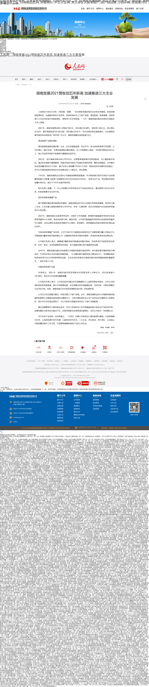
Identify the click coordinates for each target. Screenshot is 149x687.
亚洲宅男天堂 (106, 524)
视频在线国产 (61, 619)
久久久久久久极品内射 (59, 583)
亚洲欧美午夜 (91, 650)
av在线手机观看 (138, 595)
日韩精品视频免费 (16, 447)
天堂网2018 (31, 511)
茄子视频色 (132, 630)
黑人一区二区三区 (40, 505)
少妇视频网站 (71, 575)
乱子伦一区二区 (72, 647)
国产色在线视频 (44, 467)
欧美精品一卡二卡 (83, 603)
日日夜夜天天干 (54, 536)
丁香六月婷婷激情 (25, 560)
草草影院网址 (11, 494)
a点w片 (92, 558)
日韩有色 (83, 641)
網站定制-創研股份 (121, 428)
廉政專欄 (3, 48)
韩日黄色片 (109, 553)
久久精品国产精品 (50, 449)
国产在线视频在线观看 (135, 628)
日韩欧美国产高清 (7, 442)
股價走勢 (113, 406)
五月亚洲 (141, 464)
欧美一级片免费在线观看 (73, 439)
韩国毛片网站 (52, 639)
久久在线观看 (27, 663)
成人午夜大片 (57, 524)
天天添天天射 (44, 577)
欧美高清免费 (101, 453)
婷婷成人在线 (83, 638)
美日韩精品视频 (133, 483)
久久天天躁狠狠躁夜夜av (37, 496)
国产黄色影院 (85, 461)
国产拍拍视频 (98, 488)
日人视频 (51, 477)
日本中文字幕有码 (35, 497)
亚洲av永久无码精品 (47, 453)
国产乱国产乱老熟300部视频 (49, 455)
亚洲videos (88, 594)
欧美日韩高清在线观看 (95, 444)
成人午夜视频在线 (68, 628)
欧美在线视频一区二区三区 (46, 441)
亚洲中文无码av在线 (78, 525)
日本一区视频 (133, 666)
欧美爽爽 (25, 536)
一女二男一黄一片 (87, 441)
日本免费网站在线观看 (57, 527)
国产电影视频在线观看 (87, 561)
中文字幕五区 (107, 664)
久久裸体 (45, 652)
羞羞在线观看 (114, 471)
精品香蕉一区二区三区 (60, 533)
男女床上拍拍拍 (53, 460)
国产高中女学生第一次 (21, 580)
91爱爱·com (115, 449)
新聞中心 (100, 9)
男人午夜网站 (86, 572)
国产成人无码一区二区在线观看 (75, 471)
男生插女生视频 (107, 452)
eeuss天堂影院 (87, 636)
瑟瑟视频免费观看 (115, 511)
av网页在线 (128, 524)
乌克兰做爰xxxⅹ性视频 (65, 616)
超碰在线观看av (64, 547)
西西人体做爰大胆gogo (68, 450)
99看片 (8, 638)
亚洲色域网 (143, 477)
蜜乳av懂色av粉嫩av (111, 467)
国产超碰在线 (114, 522)
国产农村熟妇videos (93, 669)
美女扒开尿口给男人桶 (18, 613)
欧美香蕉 (30, 478)
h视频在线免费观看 (120, 455)
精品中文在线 (11, 602)
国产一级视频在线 (28, 595)
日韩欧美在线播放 (117, 535)
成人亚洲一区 (54, 547)
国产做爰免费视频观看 (76, 472)
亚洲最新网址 (43, 483)
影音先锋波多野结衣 (80, 524)
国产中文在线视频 (24, 541)
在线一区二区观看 (53, 653)
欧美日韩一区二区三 (25, 527)
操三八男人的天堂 (94, 524)
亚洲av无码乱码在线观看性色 (75, 494)
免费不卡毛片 (60, 513)
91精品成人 (38, 488)
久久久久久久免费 (22, 494)
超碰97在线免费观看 (129, 461)
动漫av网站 (58, 506)
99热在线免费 (43, 539)
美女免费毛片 (137, 531)
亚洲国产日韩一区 (70, 508)
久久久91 (46, 497)
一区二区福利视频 (78, 631)
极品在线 (47, 444)
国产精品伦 (75, 564)
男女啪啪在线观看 (82, 550)
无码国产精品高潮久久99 (106, 563)
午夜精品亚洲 (98, 494)
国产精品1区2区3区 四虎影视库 (13, 517)
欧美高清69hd (114, 647)
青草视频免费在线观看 (72, 467)
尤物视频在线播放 (30, 472)
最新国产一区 (40, 625)
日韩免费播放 (26, 483)
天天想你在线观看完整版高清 (17, 452)
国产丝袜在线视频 (91, 477)
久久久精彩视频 (29, 447)
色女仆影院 (72, 455)
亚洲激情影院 (32, 449)
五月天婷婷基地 (37, 444)
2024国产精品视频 (14, 572)
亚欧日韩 (103, 575)
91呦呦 (104, 619)
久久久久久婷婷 (45, 533)
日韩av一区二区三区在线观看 (20, 606)
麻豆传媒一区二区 (102, 511)
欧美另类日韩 (26, 510)
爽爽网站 (59, 666)
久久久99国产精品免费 (88, 475)
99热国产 (83, 510)
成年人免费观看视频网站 (86, 453)
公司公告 (113, 403)
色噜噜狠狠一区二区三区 (140, 486)
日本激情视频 (98, 541)
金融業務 (96, 409)
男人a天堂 (63, 455)
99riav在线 (53, 483)
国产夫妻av (37, 544)
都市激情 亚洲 (116, 597)
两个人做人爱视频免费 (25, 499)
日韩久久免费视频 (90, 563)
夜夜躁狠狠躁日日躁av (82, 553)
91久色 (120, 552)
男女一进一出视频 (50, 549)
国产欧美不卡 (113, 567)
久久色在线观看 (130, 516)
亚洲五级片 (52, 616)
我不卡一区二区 (88, 439)
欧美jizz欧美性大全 (112, 577)
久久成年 (105, 522)
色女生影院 (80, 545)
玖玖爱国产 (115, 564)
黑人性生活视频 (50, 545)
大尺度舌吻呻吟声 (82, 450)
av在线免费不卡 (13, 560)
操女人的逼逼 (128, 478)
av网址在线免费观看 (140, 503)
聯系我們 (60, 421)
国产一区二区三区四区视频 (91, 519)
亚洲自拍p (12, 669)
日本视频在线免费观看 (24, 450)
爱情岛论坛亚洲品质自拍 (136, 446)
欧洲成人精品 (15, 583)
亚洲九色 (46, 463)
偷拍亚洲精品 (123, 492)
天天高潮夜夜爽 (31, 567)
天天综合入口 (58, 469)
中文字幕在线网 (5, 513)
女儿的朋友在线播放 (130, 560)
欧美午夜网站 (24, 603)
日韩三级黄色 (22, 547)
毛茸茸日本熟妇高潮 (100, 464)
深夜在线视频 (59, 535)
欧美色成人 (144, 644)
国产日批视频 (125, 458)
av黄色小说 (132, 555)
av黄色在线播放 (118, 453)
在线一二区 (145, 642)
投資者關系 (129, 9)
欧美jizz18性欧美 (132, 538)
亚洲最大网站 (123, 536)
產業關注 (3, 45)
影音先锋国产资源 (45, 439)
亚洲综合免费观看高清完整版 (88, 635)
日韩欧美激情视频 (25, 474)
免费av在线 (56, 650)
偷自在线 (25, 591)
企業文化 (60, 415)
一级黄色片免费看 (44, 531)
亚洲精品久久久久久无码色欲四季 (63, 444)
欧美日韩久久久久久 (47, 535)
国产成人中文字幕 (84, 605)
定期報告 (113, 400)
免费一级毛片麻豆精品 (109, 552)
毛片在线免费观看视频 (54, 481)
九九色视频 (53, 577)
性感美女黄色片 (67, 683)
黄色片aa (10, 577)
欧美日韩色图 (113, 680)
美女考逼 (90, 494)
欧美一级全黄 (41, 594)
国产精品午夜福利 (97, 461)
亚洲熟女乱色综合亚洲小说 (60, 525)
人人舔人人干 (104, 497)
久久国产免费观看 (70, 578)
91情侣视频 (25, 624)
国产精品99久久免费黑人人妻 (92, 455)
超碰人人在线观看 (111, 508)
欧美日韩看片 (51, 496)
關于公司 (90, 9)
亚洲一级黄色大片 (78, 469)
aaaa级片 (38, 550)
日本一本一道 (5, 514)
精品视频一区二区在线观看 (41, 508)
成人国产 (12, 533)
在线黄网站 (33, 677)
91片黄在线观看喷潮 (26, 659)
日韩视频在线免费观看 (80, 681)
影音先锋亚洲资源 (136, 449)
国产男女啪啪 (116, 639)
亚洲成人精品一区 (28, 506)
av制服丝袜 (47, 471)
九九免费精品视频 (95, 616)
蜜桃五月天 (52, 510)
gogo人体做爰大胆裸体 (74, 560)
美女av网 (103, 610)
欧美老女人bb (27, 538)
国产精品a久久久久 (71, 535)
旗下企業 (140, 9)
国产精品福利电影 (9, 481)
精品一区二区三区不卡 (125, 488)
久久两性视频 (51, 617)
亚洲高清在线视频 (68, 591)
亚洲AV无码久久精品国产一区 (29, 566)
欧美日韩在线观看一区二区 (38, 591)
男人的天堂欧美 (141, 502)
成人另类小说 (99, 442)
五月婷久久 (95, 486)
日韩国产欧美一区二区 (70, 649)
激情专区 (108, 442)
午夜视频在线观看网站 (117, 561)
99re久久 (77, 483)
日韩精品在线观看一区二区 (26, 669)
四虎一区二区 (97, 578)
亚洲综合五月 (5, 594)
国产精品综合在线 (39, 563)
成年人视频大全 (5, 644)
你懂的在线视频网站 (100, 531)
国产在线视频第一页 (121, 452)
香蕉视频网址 (143, 610)
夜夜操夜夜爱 (48, 519)
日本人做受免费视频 (65, 442)
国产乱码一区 (100, 542)
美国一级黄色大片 (76, 672)
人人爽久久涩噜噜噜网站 (65, 570)
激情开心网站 (22, 678)
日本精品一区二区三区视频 (100, 589)
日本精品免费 (11, 625)
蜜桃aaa (38, 446)
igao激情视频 (8, 556)
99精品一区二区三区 (90, 684)
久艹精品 (98, 481)
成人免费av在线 (59, 486)
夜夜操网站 (109, 659)
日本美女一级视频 (136, 631)
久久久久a (100, 517)
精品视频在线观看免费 (38, 574)
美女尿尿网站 (44, 480)
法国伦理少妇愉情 (62, 458)
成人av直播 (90, 506)
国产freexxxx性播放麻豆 (94, 469)
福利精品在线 (99, 613)
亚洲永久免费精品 (138, 535)
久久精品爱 (134, 477)
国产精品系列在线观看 (134, 605)
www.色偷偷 (39, 642)
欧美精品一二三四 (10, 496)
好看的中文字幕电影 (83, 530)
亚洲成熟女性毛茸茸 (85, 549)
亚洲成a (96, 514)
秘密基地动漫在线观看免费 (110, 472)
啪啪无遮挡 (81, 650)
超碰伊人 (103, 566)
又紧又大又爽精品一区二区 (9, 491)
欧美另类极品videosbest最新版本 (102, 544)
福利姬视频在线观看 (117, 441)
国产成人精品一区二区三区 (69, 586)
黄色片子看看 (38, 492)
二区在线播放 (103, 477)
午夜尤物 (45, 475)
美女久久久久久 (13, 474)
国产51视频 (22, 531)
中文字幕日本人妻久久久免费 (62, 572)
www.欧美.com (12, 561)
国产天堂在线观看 (57, 522)
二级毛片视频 (133, 610)
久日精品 (90, 664)
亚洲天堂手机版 (116, 622)
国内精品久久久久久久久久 (74, 522)
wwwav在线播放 (26, 620)
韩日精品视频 (29, 505)
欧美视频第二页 (81, 444)
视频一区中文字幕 (26, 491)
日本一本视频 (117, 478)
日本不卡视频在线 (73, 680)
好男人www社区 (11, 485)
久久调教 (45, 552)
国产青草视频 (47, 488)
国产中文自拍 (65, 592)
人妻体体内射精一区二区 (53, 608)
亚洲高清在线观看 (58, 502)
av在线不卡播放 (117, 600)
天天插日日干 (122, 574)
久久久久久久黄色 (66, 491)
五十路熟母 (13, 531)
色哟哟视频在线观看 (7, 444)
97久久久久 (129, 588)
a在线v (58, 641)
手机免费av (14, 535)
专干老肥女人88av (108, 505)
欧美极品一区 (126, 486)
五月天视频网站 (58, 439)
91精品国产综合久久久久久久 (102, 572)
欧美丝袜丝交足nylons (106, 666)
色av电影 (51, 558)
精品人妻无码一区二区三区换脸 (15, 549)
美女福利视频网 (86, 567)
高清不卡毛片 (77, 636)
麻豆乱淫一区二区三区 (131, 556)
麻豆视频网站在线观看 (135, 521)
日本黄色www (120, 500)
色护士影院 (7, 555)
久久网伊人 (8, 469)
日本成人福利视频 (15, 486)
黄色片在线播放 (57, 471)
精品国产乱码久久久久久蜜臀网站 (116, 474)
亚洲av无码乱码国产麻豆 (120, 475)
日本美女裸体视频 (85, 673)
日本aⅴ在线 (102, 684)
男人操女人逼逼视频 (37, 672)
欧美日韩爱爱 (136, 633)
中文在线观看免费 (98, 673)
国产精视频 (61, 441)
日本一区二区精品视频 (130, 464)
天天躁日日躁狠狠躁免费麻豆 (39, 442)
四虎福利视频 (19, 649)
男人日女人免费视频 (13, 592)
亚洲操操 (107, 461)
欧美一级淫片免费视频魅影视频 (33, 458)
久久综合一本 (14, 460)
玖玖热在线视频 (69, 463)
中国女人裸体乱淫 (114, 464)
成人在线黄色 (71, 588)
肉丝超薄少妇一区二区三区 (25, 528)
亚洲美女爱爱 (86, 505)
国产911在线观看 (55, 475)
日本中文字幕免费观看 (119, 506)
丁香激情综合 (142, 639)
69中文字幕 (105, 630)
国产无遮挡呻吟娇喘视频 (71, 541)
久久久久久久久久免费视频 (100, 652)
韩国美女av (18, 506)
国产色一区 (43, 558)
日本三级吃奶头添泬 (21, 442)
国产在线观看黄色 (51, 625)
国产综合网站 (30, 602)
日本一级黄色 (7, 599)
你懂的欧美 (144, 617)
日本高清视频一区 (125, 649)
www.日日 (137, 488)
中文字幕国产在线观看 (73, 449)
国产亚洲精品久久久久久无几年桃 (136, 441)
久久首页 (27, 524)
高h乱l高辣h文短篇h (105, 521)
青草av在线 (112, 481)
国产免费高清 (23, 564)
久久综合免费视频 (78, 447)
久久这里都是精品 (125, 680)
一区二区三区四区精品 (123, 489)
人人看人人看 (122, 570)
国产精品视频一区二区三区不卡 (48, 669)
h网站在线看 (37, 538)
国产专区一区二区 (126, 566)
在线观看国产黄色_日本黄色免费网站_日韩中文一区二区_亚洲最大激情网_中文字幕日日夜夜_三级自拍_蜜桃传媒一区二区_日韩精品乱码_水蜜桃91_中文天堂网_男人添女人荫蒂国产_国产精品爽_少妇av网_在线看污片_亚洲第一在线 (74, 437)
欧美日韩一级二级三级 (91, 663)
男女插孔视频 (62, 545)
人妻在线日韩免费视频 (112, 494)
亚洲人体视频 (67, 524)
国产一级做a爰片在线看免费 (93, 528)
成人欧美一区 (67, 506)
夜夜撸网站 (62, 595)
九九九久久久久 (79, 644)
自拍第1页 (59, 500)
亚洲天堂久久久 (90, 585)
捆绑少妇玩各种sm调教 (8, 581)
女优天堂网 (73, 453)
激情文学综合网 (92, 510)
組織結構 (60, 406)
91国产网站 (40, 589)
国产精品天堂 (76, 485)
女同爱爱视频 (123, 608)
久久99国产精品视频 (97, 553)
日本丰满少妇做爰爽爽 (38, 603)
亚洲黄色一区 (56, 630)
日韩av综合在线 (27, 488)
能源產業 (96, 403)
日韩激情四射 (48, 613)
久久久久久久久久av (124, 670)
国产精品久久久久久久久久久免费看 (120, 503)
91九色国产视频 (53, 450)
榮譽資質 (60, 418)
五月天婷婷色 (59, 578)
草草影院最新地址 (10, 547)
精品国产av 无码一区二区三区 (90, 452)
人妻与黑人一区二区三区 (28, 460)
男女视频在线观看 (6, 614)
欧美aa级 (40, 449)
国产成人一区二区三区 (102, 535)
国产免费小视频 (111, 603)
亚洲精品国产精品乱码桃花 (23, 492)
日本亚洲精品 (69, 474)
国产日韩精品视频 (122, 528)
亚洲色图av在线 (94, 624)
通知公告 (3, 47)
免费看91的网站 (103, 513)
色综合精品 (94, 677)
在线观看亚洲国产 (118, 558)
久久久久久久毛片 (125, 531)
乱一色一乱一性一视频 (16, 542)
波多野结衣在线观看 (139, 580)
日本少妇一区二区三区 (8, 677)
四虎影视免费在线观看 (58, 561)
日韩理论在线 (97, 449)
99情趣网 (81, 678)
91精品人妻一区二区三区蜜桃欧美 (87, 569)
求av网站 (47, 655)
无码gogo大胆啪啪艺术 (76, 503)
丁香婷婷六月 (124, 477)
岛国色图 (61, 681)
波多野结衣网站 (75, 661)
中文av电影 (123, 483)
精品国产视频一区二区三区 (45, 500)
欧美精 (90, 613)
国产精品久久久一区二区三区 (127, 439)
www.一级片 (31, 530)
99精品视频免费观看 (129, 499)
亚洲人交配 (53, 552)
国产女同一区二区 (30, 513)
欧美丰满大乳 (108, 591)
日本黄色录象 (51, 517)
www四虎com (12, 639)
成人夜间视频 (80, 633)
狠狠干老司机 (24, 610)
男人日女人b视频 (95, 628)
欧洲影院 (53, 442)
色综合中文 (13, 527)
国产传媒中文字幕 (105, 510)
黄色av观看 (139, 558)
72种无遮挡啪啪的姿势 (33, 552)
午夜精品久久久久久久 (104, 558)
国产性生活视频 (117, 524)
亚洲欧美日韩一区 (38, 645)
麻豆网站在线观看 (135, 608)
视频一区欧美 (36, 541)
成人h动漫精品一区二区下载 (135, 471)
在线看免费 (97, 472)
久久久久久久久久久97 (52, 627)
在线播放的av (99, 653)
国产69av (76, 480)
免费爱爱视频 (50, 647)
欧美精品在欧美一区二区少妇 (103, 500)
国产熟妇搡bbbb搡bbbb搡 (41, 525)
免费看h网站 (144, 663)
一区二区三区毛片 (6, 505)
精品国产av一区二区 (124, 653)
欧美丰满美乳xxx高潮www (32, 475)
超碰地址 (121, 619)
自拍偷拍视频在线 (127, 510)
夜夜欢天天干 (5, 641)
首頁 (83, 9)
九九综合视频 (39, 608)
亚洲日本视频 (118, 496)
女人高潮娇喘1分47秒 (99, 667)
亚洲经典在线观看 (52, 658)
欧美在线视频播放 (36, 521)
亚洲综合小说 (18, 505)
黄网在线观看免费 (66, 644)
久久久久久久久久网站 (117, 533)
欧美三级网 (50, 461)
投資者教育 (114, 412)
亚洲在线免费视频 (131, 533)
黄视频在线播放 (94, 564)
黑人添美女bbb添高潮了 (45, 513)
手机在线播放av (86, 656)
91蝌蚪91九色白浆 (61, 453)
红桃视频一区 (107, 460)
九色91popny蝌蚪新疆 (124, 655)
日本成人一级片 (119, 636)
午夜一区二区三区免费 (27, 477)
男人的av (4, 572)
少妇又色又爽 (86, 458)
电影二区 (10, 597)
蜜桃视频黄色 (32, 581)
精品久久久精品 (114, 458)
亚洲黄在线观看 (90, 678)
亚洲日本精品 (64, 528)
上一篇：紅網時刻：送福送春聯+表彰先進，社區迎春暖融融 (20, 389)
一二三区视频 (37, 620)
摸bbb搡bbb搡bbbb (108, 578)
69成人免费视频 (11, 480)
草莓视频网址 (108, 502)
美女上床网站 (52, 514)
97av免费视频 (104, 441)
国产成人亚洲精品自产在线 (41, 572)
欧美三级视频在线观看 (11, 659)
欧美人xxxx (4, 570)
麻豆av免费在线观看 (97, 603)
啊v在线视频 (35, 464)
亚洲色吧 (33, 638)
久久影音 (66, 499)
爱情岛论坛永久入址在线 (122, 463)
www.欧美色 (106, 675)
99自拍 (3, 617)
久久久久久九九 (76, 547)
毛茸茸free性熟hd (9, 563)
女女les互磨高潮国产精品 (75, 619)
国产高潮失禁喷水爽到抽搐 (57, 606)
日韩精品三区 (23, 561)
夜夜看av (141, 517)
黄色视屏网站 (60, 670)
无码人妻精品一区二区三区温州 (129, 617)
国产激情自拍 (99, 474)
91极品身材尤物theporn (23, 444)
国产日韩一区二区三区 (121, 460)
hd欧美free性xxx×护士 (33, 670)
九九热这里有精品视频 (63, 477)
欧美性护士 (89, 489)
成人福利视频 (33, 439)
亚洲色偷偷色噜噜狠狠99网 (55, 594)
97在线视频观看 (39, 478)
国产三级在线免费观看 (72, 461)
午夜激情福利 (136, 677)
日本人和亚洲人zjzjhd (13, 458)
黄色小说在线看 (88, 620)
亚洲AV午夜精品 (18, 599)
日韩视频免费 (26, 522)
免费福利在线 (123, 467)
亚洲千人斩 (20, 533)
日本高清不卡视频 (56, 463)
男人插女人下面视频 (85, 488)
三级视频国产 (62, 492)
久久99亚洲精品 (52, 595)
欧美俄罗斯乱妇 (93, 566)
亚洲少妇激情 (22, 581)
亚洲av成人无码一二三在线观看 (31, 469)
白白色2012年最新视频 (38, 489)
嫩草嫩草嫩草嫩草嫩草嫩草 (109, 514)
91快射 (96, 441)
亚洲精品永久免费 (61, 566)
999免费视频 (39, 635)
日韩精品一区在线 (48, 538)
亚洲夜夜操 (96, 458)
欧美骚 (62, 494)
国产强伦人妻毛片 (111, 492)
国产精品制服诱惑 (15, 663)
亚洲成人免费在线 (38, 503)
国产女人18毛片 (90, 517)
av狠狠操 (110, 463)
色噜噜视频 (67, 447)
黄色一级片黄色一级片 (126, 508)
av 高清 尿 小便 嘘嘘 (22, 574)
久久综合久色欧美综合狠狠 (101, 530)
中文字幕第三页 (132, 586)
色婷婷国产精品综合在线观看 (110, 486)
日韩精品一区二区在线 (73, 670)
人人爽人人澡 (75, 630)
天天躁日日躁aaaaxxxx (55, 474)
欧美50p (106, 469)
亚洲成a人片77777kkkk (96, 655)
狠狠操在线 (56, 585)
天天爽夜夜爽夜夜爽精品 (51, 491)
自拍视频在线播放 (29, 441)
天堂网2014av (43, 547)
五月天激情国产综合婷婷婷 (83, 500)
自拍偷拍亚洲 (88, 533)
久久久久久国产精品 (48, 619)
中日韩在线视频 (50, 458)
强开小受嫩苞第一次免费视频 (83, 442)
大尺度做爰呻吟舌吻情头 (54, 478)
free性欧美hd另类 (11, 550)
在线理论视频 (142, 641)
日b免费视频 (47, 502)
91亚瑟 (88, 486)
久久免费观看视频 (111, 580)
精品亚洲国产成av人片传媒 (26, 631)
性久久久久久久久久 (53, 456)
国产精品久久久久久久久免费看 (40, 452)
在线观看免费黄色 (39, 560)
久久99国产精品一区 (8, 528)
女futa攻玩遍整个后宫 (129, 575)
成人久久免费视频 (141, 511)
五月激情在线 (96, 505)
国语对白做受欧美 (68, 675)
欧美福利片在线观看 (119, 446)
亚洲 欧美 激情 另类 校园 (39, 580)
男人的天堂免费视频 (11, 610)
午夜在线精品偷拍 (134, 616)
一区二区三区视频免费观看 (28, 558)
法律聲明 (111, 428)
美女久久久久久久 (39, 461)
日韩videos (62, 560)
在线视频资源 (111, 595)
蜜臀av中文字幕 (69, 516)
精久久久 (60, 581)
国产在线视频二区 (66, 460)
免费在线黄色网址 (133, 645)
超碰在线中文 (124, 606)
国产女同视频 (110, 560)
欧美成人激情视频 (105, 447)
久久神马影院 (116, 461)
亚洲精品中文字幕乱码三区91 (45, 614)
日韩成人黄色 (36, 524)
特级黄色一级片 (135, 475)
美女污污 (30, 611)
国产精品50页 (75, 567)
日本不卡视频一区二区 (125, 513)
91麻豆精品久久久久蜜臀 (21, 667)
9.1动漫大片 (109, 517)
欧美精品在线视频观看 (109, 539)
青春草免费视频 (26, 592)
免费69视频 (68, 469)
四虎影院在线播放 (91, 447)
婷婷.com (123, 522)
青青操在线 (91, 491)
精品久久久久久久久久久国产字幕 (71, 602)
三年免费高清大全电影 (110, 519)
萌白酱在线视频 (75, 458)
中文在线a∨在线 (124, 644)
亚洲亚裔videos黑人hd (29, 586)
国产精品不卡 (126, 447)
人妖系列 (61, 449)
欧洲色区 (109, 485)
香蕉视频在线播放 (21, 453)
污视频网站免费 (92, 556)
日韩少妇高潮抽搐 (92, 555)
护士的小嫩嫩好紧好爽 (131, 600)
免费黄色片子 (133, 624)
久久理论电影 (57, 447)
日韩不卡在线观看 (89, 492)
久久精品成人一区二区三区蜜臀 (92, 467)
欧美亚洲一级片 (76, 538)
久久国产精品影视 (61, 503)
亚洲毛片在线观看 (81, 655)
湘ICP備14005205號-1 (63, 428)
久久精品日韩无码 (116, 469)
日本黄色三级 (110, 480)
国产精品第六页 (70, 530)
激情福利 (68, 681)
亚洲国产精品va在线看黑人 (79, 499)
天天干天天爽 (28, 622)
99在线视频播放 (110, 439)
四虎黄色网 (55, 644)
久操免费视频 (128, 622)
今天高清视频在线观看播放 (13, 456)
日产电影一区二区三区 (136, 549)
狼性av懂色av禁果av (10, 678)
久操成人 (16, 469)
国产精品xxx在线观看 (89, 513)
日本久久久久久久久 (57, 678)
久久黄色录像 (77, 645)
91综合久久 (45, 464)
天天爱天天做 (47, 541)
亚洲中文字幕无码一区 (42, 553)
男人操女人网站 (141, 599)
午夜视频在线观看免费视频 (41, 466)
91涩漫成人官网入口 (28, 446)
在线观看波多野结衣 (72, 441)
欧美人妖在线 (46, 544)
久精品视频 (21, 502)
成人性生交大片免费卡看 (75, 594)
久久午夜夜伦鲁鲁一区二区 (9, 603)
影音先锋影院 (22, 496)
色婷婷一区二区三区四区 (99, 483)
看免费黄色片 (123, 567)
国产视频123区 (106, 478)
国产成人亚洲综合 (82, 628)
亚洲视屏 (113, 513)
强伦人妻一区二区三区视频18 (95, 595)
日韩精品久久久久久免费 (91, 661)
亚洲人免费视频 (73, 452)
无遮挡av (120, 539)
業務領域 (119, 9)
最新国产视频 (7, 622)
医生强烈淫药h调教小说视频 (67, 549)
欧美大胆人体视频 (20, 530)
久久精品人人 (60, 647)
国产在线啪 (100, 574)
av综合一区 (28, 456)
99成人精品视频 (55, 464)
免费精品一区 (75, 505)
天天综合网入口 (109, 528)
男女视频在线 (48, 624)
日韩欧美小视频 (10, 569)
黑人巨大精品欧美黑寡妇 (93, 522)
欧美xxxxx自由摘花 (120, 502)
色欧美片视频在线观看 (65, 483)
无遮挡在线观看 (17, 503)
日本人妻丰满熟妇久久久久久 (110, 627)
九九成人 (50, 659)
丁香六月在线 (42, 460)
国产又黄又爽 (104, 555)
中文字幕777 (31, 589)
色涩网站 (30, 608)
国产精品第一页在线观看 (122, 667)
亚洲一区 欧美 (121, 678)
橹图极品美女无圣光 (75, 533)
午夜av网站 (134, 572)
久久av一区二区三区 (60, 519)
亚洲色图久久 (51, 489)
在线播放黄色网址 (121, 666)
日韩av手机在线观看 (30, 539)
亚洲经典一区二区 (19, 589)
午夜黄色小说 (119, 553)
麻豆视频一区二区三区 (118, 538)
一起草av (101, 508)
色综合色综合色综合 (114, 650)
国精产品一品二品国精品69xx (35, 481)
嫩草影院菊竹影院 (131, 619)
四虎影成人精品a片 (69, 542)
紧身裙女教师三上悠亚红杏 (66, 489)
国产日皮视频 (33, 547)
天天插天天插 (26, 466)
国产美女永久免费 (78, 477)
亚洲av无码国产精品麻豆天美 (104, 489)
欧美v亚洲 (127, 535)
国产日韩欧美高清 (138, 447)
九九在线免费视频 (119, 456)
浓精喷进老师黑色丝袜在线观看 (73, 464)
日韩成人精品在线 (93, 539)
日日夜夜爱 (38, 611)
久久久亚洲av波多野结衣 (119, 630)
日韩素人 (19, 441)
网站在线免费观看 (64, 446)
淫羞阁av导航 (63, 625)
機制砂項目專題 (5, 51)
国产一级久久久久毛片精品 (108, 569)
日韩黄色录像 (54, 661)
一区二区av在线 (34, 453)
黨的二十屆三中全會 (7, 53)
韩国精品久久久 (37, 463)
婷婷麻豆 (34, 483)
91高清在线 (20, 481)
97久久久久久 (120, 605)
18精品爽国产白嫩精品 (84, 591)
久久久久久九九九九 (26, 656)
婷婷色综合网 (100, 611)
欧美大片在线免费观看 (110, 606)
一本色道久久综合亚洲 (8, 499)
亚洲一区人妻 (133, 455)
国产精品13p (8, 492)
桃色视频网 (31, 594)
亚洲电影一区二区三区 (133, 444)
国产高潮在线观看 (56, 499)
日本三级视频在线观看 (39, 606)
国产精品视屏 (86, 606)
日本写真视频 (86, 449)
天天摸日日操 (88, 560)
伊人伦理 (12, 570)
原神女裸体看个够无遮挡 (86, 511)
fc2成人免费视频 (53, 505)
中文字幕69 (104, 471)
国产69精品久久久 (31, 517)
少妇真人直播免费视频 (140, 489)
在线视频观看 (144, 541)
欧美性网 (83, 539)
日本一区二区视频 (43, 678)
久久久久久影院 (105, 663)
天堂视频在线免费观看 (97, 577)
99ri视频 (145, 528)
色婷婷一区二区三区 (75, 492)
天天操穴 (133, 592)
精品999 (96, 549)
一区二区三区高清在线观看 (116, 645)
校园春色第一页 (17, 513)
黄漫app (105, 481)
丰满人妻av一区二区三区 (25, 675)
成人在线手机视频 (39, 456)
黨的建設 (109, 9)
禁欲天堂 (144, 442)
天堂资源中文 (130, 453)
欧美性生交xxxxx (67, 653)
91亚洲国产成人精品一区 (75, 466)
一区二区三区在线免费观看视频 (11, 475)
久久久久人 (88, 472)
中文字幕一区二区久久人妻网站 (123, 442)
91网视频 (17, 508)
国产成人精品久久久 (86, 592)
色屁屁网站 (109, 636)
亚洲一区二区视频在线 (75, 563)
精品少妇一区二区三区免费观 (51, 628)
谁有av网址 (81, 489)
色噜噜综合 (59, 461)
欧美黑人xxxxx (93, 610)
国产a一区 (80, 531)
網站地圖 (104, 428)
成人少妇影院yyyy (80, 491)
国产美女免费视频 (16, 472)
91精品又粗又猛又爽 (61, 638)
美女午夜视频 (69, 569)
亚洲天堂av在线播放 (50, 611)
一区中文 (104, 458)
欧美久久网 (72, 580)
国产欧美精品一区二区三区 (83, 474)
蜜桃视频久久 (46, 524)
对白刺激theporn (16, 641)
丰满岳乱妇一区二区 (7, 524)
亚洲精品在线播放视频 (133, 561)
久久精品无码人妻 (57, 467)
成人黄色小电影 (41, 477)
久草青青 (91, 599)
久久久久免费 (128, 469)
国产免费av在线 (17, 461)
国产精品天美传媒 (93, 471)
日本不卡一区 (77, 446)
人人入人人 (106, 449)
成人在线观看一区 (73, 539)
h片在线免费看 (120, 491)
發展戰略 (60, 412)
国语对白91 (143, 505)
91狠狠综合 (115, 530)
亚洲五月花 (77, 572)
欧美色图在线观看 (74, 519)
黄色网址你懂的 (132, 505)
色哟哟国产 (26, 464)
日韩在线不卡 (72, 605)
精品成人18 (17, 489)
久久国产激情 (85, 460)
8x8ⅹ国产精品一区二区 (39, 510)
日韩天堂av (37, 663)
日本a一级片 (116, 545)
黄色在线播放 (69, 655)
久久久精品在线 (26, 617)
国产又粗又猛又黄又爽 (9, 684)
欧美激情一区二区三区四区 (39, 494)
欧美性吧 (90, 641)
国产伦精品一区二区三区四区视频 (25, 556)
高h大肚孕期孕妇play (19, 455)
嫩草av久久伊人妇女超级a (25, 625)
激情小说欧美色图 (47, 670)
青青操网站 (102, 496)
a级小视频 (71, 550)
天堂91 (79, 455)
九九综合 (138, 508)
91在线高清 (45, 561)
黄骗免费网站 (26, 463)
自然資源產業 (97, 406)
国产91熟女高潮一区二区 (137, 452)
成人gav (142, 619)
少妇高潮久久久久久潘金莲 (37, 485)
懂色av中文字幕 (92, 683)
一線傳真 (3, 42)
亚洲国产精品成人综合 (12, 575)
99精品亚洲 (130, 485)
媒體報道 (10, 39)
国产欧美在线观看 (90, 583)
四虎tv (70, 583)
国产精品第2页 (60, 558)
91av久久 (138, 442)
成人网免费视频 (72, 561)
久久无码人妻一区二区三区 (125, 480)
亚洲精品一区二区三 (101, 533)
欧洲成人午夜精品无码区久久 (125, 563)
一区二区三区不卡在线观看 (9, 666)
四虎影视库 (120, 625)
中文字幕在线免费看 (87, 586)
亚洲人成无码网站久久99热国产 (87, 463)
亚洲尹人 (14, 638)
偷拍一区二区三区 (96, 502)
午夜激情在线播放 (36, 471)
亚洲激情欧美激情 (92, 639)
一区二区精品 (68, 500)
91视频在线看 (110, 673)
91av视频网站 (7, 586)
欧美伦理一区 (12, 658)
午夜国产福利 (85, 483)
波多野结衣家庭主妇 (58, 466)
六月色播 (57, 642)
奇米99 (121, 471)
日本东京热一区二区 (44, 585)
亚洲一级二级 (141, 563)
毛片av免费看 (33, 467)
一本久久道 (90, 525)
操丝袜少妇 (135, 458)
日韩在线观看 (68, 480)
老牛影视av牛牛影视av (41, 499)
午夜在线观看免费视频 (37, 680)
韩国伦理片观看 (109, 605)
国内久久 (13, 502)
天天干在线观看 (33, 455)
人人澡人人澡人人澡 (81, 616)
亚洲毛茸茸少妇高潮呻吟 (44, 486)
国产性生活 (22, 511)
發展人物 (3, 50)
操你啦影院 (57, 675)
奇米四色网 (60, 633)
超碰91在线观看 (23, 471)
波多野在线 (73, 638)
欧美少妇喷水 (131, 522)
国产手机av (132, 544)
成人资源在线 (51, 633)
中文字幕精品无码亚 (60, 488)
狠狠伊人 (39, 583)
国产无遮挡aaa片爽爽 (39, 450)
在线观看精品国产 (120, 549)
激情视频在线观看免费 (52, 589)
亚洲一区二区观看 (41, 511)
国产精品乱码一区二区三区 (23, 544)
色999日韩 (138, 525)
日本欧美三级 (124, 449)
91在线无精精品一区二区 (109, 649)
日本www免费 (86, 667)
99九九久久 (60, 496)
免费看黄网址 (77, 497)
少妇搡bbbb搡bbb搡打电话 (86, 574)
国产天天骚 (133, 567)
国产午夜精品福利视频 (141, 514)
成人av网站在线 (5, 478)
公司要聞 (3, 40)
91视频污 (43, 516)
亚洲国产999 (143, 586)
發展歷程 (60, 409)
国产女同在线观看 (16, 519)
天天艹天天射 (95, 552)
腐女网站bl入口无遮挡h (44, 597)
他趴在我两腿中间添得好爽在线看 (125, 517)
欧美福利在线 (43, 542)
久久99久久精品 (109, 678)
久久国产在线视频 (135, 528)
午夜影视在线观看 (110, 488)
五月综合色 (58, 624)
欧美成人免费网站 (50, 667)
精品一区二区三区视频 (73, 513)
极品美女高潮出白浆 (104, 614)
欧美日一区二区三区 (68, 456)
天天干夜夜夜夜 (49, 666)
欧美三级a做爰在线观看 (23, 563)
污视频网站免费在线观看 (70, 475)
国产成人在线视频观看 (13, 536)
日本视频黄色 (12, 511)
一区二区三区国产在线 (104, 456)
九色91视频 (84, 564)
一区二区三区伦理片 (13, 617)
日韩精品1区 (130, 491)
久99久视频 (65, 630)
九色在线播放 (34, 641)
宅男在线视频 (142, 461)
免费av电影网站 (128, 511)
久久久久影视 (64, 574)
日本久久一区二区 (92, 631)
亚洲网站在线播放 (55, 480)
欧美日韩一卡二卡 (6, 530)
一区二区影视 (114, 483)
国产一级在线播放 (74, 606)
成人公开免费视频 (60, 472)
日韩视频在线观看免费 (124, 595)
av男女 (136, 469)
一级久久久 (28, 461)
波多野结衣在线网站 (86, 535)
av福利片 (76, 460)
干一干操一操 (68, 599)
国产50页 (109, 453)
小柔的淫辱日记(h (116, 556)
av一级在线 (76, 514)
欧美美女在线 (99, 439)
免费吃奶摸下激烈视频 (51, 592)
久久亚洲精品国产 (72, 558)
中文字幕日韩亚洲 (90, 516)
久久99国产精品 (97, 605)
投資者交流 (114, 409)
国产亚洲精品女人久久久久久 (17, 545)
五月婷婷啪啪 (9, 574)
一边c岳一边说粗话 (120, 544)
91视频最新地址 (32, 531)
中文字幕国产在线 (138, 653)
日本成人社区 (15, 635)
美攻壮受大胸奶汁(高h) (121, 591)
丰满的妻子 (133, 460)
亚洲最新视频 (36, 650)
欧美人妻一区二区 (122, 631)
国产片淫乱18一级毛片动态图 (109, 602)
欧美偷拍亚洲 (119, 466)
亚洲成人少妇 (20, 670)
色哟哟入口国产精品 (137, 581)
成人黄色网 (55, 528)
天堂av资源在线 (105, 639)
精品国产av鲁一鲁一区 (138, 627)
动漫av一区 (120, 444)
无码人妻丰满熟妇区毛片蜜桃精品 (93, 485)
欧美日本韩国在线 (105, 446)
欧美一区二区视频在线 (38, 633)
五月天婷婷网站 (122, 481)
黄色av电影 (120, 516)
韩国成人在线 (34, 564)
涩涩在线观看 (136, 652)
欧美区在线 (88, 464)
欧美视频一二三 (57, 508)
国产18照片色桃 (51, 560)
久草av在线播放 (9, 441)
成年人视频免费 (40, 656)
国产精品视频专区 (55, 591)
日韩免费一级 (97, 591)
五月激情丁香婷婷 (126, 661)
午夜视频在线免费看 (21, 467)
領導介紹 (60, 403)
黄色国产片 (37, 491)
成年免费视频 (104, 538)
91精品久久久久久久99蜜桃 (9, 619)
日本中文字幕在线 (86, 680)
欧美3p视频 (100, 492)
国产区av (119, 560)
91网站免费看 (23, 439)
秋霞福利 (44, 653)
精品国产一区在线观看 (117, 656)
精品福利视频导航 (62, 556)
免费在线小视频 (30, 585)
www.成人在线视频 (45, 673)
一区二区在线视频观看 (58, 497)
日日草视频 (19, 524)
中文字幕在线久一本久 (50, 446)
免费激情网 (110, 466)
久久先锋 (142, 624)
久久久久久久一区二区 (21, 521)
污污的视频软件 (91, 508)
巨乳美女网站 (137, 524)
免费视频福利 (133, 519)
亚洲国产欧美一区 (71, 496)
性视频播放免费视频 (119, 521)
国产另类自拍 (79, 595)
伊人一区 (24, 635)
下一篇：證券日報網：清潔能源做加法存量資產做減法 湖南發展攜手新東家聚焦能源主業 (72, 389)
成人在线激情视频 (6, 506)
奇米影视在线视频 (13, 446)
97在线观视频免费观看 (59, 452)
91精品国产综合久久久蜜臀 (106, 583)
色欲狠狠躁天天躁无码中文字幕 (68, 510)
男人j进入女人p (110, 574)
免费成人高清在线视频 (90, 497)
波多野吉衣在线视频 (101, 680)
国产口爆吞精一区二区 (18, 449)
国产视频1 (57, 683)
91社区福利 (18, 577)
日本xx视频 (52, 581)
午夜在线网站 (38, 592)
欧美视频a (102, 463)
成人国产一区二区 (12, 477)
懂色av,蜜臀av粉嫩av (77, 517)
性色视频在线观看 (46, 683)
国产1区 (83, 480)
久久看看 (42, 517)
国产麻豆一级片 (132, 450)
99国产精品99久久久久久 (106, 516)
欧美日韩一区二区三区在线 (54, 569)
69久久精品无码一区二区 (8, 439)
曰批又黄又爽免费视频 (55, 603)
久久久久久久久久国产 (103, 586)
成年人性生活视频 (114, 499)
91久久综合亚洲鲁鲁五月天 (85, 456)
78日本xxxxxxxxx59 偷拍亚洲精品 (88, 575)
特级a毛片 (4, 542)
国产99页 (79, 481)
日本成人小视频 (96, 460)
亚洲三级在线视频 (107, 624)
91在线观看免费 (140, 536)
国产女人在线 (42, 581)
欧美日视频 (116, 447)
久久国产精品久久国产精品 (45, 530)
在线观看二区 (47, 469)
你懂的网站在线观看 (80, 599)
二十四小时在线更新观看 (140, 613)
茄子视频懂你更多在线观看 (116, 450)
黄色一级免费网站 (28, 486)
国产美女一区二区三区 (133, 466)
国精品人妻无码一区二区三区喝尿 (105, 536)
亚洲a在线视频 (48, 578)
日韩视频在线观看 (115, 585)
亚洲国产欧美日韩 (50, 492)
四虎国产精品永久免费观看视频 (59, 485)
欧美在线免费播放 (106, 661)
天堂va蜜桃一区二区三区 (58, 550)
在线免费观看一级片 (76, 658)
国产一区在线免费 (69, 603)
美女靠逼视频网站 (34, 561)
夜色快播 (63, 563)
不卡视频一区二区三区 (90, 446)
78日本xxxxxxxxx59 (117, 588)
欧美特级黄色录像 (70, 581)
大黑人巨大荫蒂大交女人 (96, 480)
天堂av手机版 (26, 508)
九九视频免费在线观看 (121, 572)
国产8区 (131, 536)
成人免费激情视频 (80, 478)
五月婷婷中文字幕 (23, 600)
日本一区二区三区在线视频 (126, 603)
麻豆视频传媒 (106, 641)
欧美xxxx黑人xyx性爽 (40, 527)
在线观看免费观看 (64, 611)
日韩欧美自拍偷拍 (36, 655)
